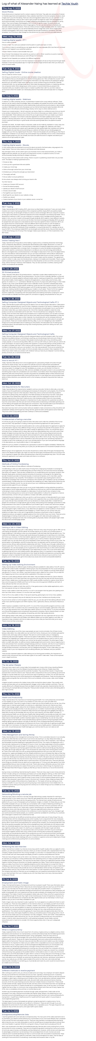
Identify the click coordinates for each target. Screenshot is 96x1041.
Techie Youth (69, 3)
